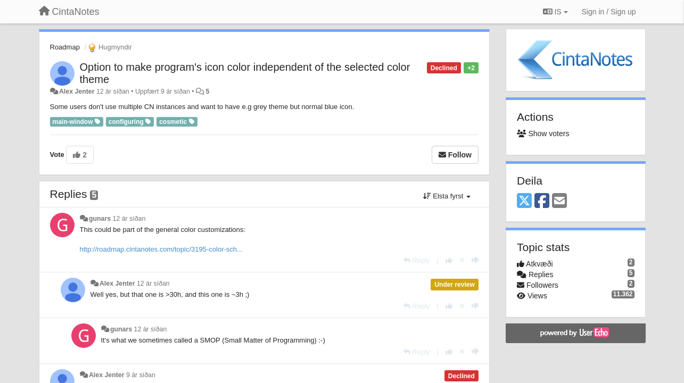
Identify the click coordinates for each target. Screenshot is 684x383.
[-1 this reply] (475, 260)
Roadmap (65, 47)
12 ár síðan (129, 218)
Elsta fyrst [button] (447, 196)
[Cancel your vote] (462, 260)
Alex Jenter (77, 91)
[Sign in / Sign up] (609, 12)
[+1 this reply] (449, 260)
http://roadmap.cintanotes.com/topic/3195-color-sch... (161, 249)
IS (555, 11)
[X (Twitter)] (524, 201)
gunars (100, 218)
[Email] (559, 201)
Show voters (543, 133)
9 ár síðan (140, 375)
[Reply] (416, 260)
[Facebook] (541, 201)
